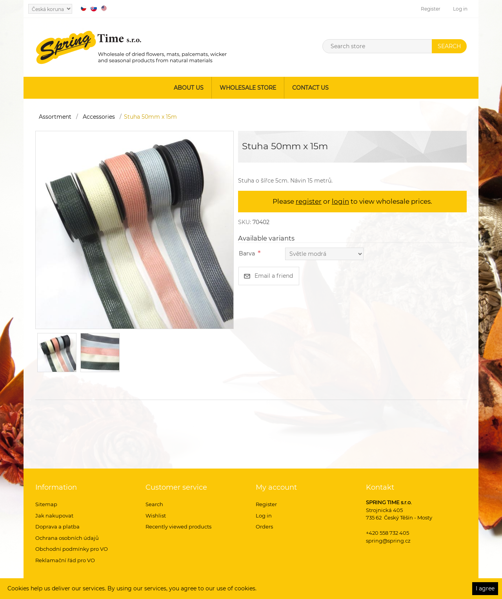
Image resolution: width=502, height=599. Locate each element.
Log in (460, 9)
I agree (485, 588)
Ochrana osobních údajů (67, 538)
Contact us (310, 87)
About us (189, 87)
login (340, 201)
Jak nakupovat (54, 515)
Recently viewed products (178, 526)
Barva (247, 253)
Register (430, 9)
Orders (264, 526)
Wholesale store (248, 87)
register (309, 201)
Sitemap (46, 504)
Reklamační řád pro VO (65, 560)
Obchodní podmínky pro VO (71, 549)
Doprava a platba (57, 526)
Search (154, 504)
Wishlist (156, 515)
